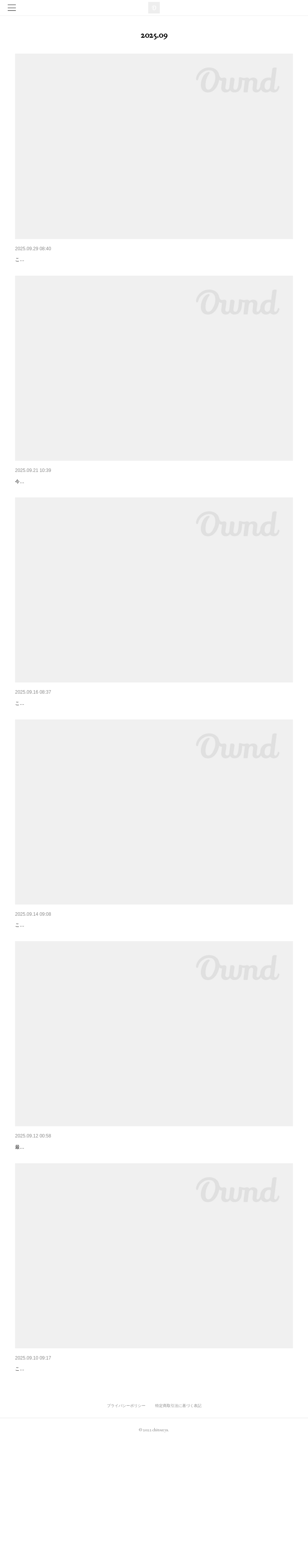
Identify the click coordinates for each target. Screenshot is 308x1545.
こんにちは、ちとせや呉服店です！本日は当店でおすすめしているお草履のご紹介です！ (107, 271)
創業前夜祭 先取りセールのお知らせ (61, 735)
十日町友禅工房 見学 (42, 493)
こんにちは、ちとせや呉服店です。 (52, 746)
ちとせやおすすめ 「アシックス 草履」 (66, 259)
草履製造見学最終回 (39, 1452)
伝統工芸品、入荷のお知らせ (50, 1210)
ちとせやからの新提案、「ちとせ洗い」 (63, 968)
